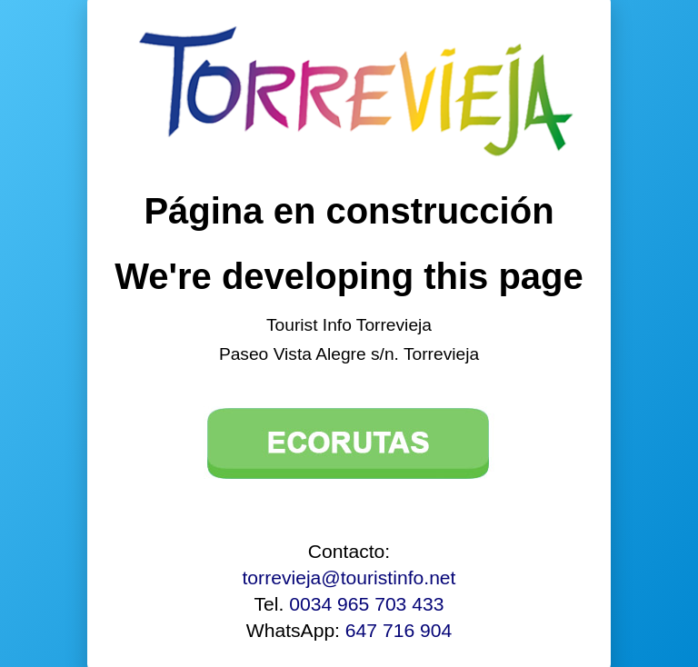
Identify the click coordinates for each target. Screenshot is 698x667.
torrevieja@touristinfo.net (349, 577)
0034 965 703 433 (366, 603)
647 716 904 (398, 630)
